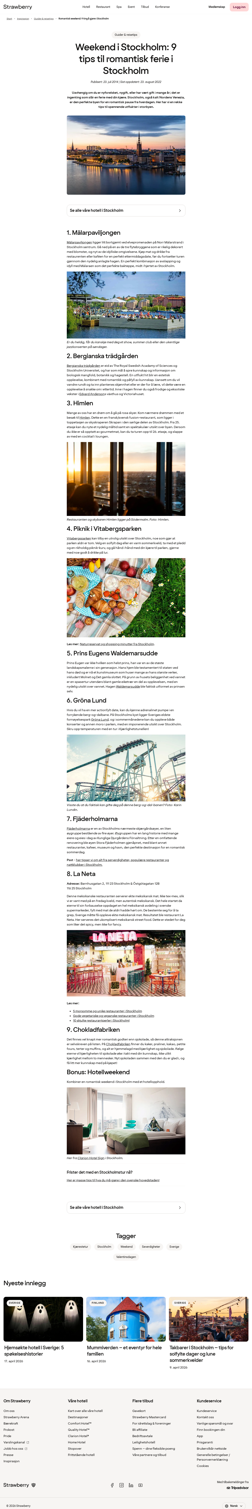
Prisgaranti (205, 1442)
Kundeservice (207, 1411)
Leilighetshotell (143, 1442)
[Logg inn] (239, 7)
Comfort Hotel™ (80, 1423)
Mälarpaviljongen (79, 242)
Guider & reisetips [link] (126, 35)
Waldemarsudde (128, 686)
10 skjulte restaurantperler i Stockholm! (101, 1020)
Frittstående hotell (81, 1455)
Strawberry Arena (16, 1417)
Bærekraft (11, 1423)
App (200, 1436)
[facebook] (112, 1485)
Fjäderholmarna (78, 829)
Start (9, 18)
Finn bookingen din (211, 1430)
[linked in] (131, 1485)
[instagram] (121, 1485)
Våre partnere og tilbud (149, 1455)
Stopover (75, 1449)
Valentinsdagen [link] (126, 1257)
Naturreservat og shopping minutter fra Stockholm (117, 644)
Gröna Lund (99, 719)
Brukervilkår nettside (211, 1449)
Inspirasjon (23, 18)
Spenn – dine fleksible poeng (153, 1449)
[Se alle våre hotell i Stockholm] (126, 210)
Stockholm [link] (104, 1247)
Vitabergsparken (79, 538)
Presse (8, 1455)
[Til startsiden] (18, 7)
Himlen (85, 418)
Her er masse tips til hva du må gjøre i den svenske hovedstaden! (113, 1180)
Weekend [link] (127, 1247)
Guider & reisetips (44, 18)
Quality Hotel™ (79, 1430)
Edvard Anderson (92, 394)
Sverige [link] (174, 1247)
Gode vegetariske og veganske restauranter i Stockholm (113, 1016)
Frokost (9, 1430)
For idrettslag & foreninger (151, 1423)
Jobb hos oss (15, 1449)
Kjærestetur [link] (80, 1247)
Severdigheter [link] (151, 1247)
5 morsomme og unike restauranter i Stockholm (107, 1011)
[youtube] (140, 1485)
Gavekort (139, 1411)
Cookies (203, 1466)
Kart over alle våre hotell (85, 1411)
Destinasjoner (78, 1417)
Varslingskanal (16, 1442)
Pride (7, 1436)
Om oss (9, 1411)
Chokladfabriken (118, 1044)
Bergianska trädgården (83, 366)
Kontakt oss (205, 1417)
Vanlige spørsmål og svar (215, 1423)
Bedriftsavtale (142, 1436)
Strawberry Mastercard (149, 1417)
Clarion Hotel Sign (91, 1158)
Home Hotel (76, 1442)
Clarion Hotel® (78, 1436)
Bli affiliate (139, 1430)
